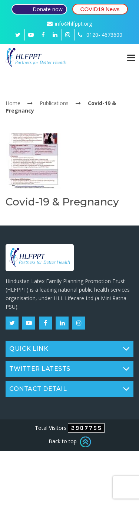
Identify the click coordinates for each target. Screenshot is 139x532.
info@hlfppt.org (69, 23)
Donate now (48, 9)
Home (13, 103)
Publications (54, 103)
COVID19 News (100, 9)
